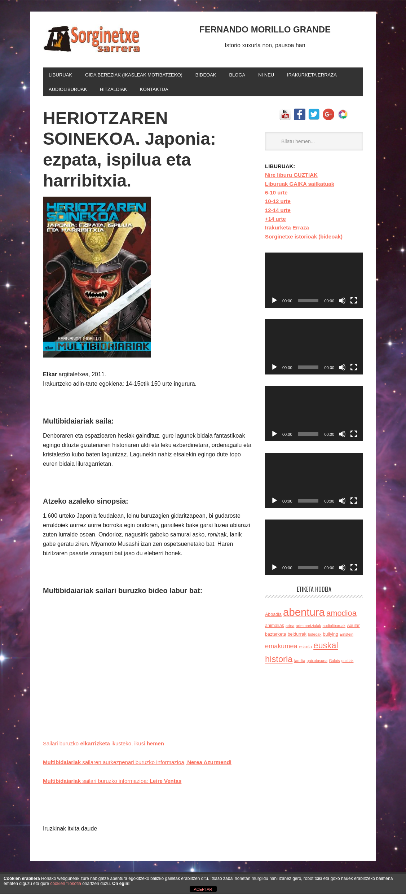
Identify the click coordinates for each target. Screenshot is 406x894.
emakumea (281, 649)
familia (299, 663)
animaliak (274, 628)
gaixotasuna (317, 663)
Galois (334, 663)
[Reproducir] (274, 303)
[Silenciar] (342, 303)
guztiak (347, 663)
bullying (330, 637)
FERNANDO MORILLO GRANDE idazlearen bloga (91, 39)
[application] (314, 283)
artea (290, 628)
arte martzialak (308, 628)
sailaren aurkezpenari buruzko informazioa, (143, 765)
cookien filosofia (65, 883)
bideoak (314, 637)
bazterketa (275, 637)
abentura (304, 615)
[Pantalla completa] (353, 303)
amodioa (341, 616)
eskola (305, 649)
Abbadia (273, 617)
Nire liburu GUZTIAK (291, 178)
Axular (353, 628)
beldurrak (297, 637)
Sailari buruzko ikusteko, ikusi (107, 746)
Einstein (346, 637)
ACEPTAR (203, 889)
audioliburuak (334, 628)
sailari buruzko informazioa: (117, 784)
